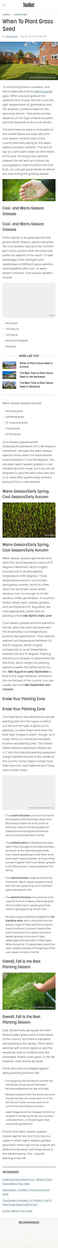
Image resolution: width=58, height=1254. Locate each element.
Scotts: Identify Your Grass (17, 1211)
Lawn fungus (13, 1112)
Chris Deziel (11, 37)
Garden (6, 15)
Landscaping (20, 15)
